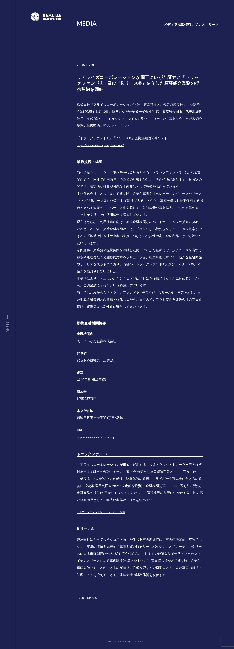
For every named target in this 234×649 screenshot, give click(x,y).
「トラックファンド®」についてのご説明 (108, 512)
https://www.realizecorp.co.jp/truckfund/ (107, 145)
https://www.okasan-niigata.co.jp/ (101, 437)
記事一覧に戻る (89, 598)
